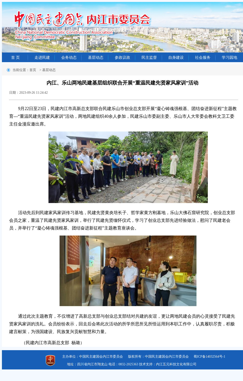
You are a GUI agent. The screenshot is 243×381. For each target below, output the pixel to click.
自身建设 (176, 57)
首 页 (15, 57)
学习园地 (229, 57)
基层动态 (95, 57)
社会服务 (202, 57)
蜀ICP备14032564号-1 (209, 356)
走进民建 (42, 57)
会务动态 (69, 57)
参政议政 (122, 57)
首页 (32, 70)
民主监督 (149, 57)
